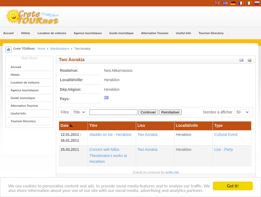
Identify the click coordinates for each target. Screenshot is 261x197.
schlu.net (172, 172)
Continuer (148, 112)
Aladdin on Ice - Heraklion (110, 135)
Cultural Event (226, 135)
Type (218, 126)
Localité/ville (187, 126)
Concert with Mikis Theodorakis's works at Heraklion (108, 155)
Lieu (141, 126)
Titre (93, 126)
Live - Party (223, 150)
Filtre (65, 112)
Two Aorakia (147, 135)
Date (67, 126)
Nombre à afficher (217, 112)
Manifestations (59, 48)
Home (41, 48)
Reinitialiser (170, 112)
